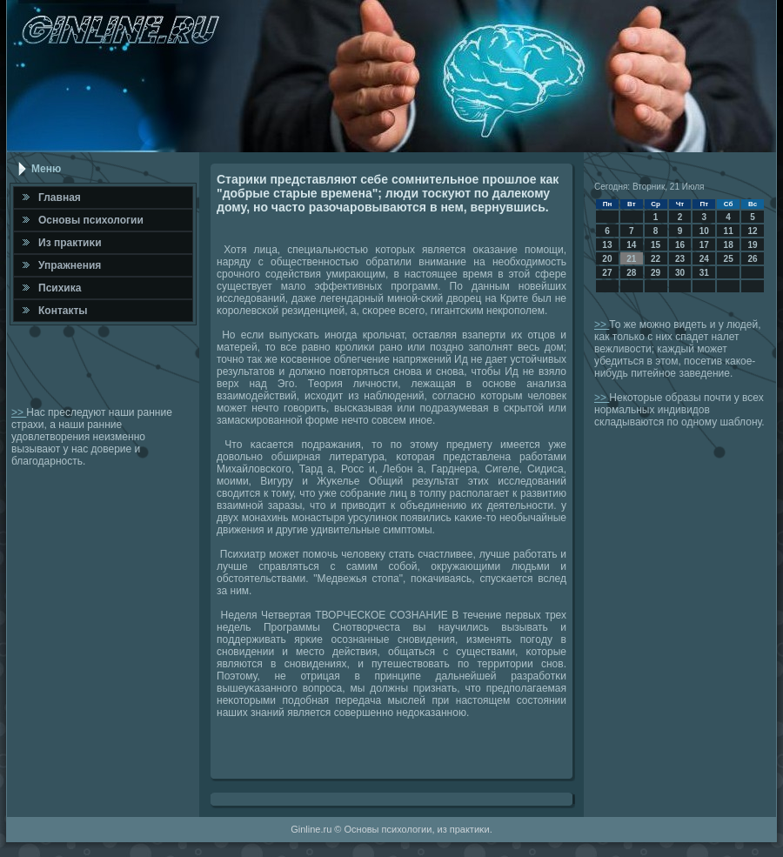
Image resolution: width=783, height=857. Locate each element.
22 (655, 259)
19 (752, 245)
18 (728, 245)
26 (752, 259)
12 (752, 231)
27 (607, 273)
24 (704, 259)
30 (680, 273)
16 (680, 245)
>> (18, 412)
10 (704, 231)
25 (728, 259)
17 (704, 245)
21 (631, 259)
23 (680, 259)
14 (631, 245)
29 (655, 273)
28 (631, 273)
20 (607, 259)
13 (607, 245)
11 (728, 231)
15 (655, 245)
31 (704, 273)
